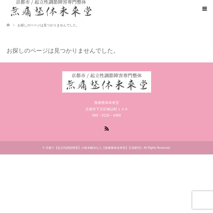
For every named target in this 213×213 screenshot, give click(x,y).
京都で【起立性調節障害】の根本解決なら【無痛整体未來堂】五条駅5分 (94, 147)
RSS (106, 128)
